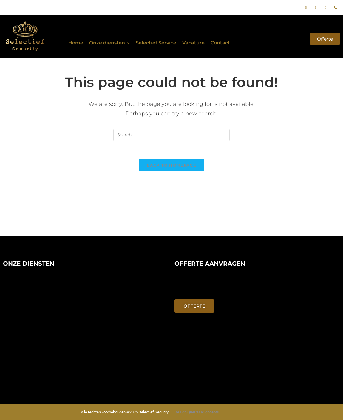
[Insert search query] (171, 135)
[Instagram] (315, 7)
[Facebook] (306, 7)
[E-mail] (325, 7)
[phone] (335, 7)
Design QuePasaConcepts (196, 412)
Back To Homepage (171, 165)
